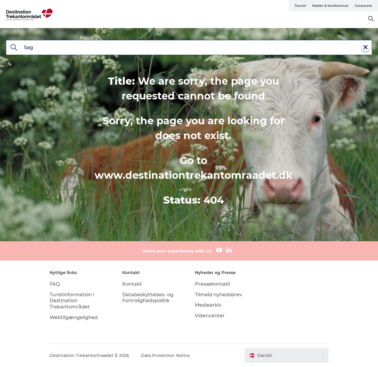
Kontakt (132, 284)
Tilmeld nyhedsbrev (218, 294)
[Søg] (14, 48)
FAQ (55, 284)
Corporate (363, 6)
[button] (286, 355)
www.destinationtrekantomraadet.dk (193, 175)
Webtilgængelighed (74, 317)
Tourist (300, 6)
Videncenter (210, 315)
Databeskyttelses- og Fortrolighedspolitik (147, 298)
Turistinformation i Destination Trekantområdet (72, 301)
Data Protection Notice (165, 355)
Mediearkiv (208, 305)
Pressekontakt (212, 284)
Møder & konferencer (330, 6)
